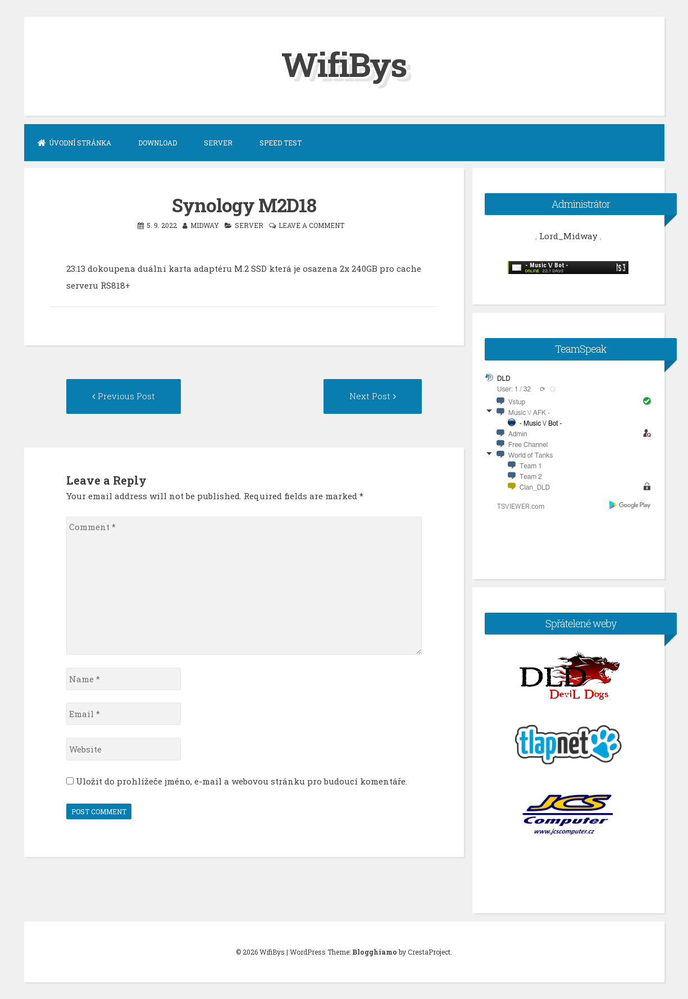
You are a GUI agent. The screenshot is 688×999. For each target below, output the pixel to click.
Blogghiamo (374, 951)
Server (218, 142)
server (249, 225)
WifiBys (344, 64)
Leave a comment (311, 225)
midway (204, 225)
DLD (504, 378)
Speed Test (280, 142)
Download (157, 142)
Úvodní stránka (74, 142)
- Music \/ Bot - (541, 423)
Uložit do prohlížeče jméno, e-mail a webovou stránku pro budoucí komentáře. (241, 781)
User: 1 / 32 (514, 389)
